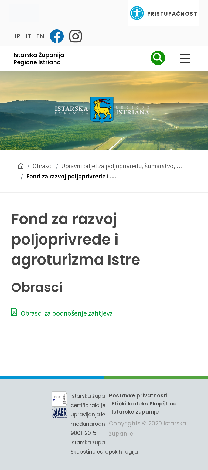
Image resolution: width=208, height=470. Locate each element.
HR (16, 36)
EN (40, 36)
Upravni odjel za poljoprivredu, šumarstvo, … (121, 166)
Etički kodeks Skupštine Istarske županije (144, 407)
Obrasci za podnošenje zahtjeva (62, 313)
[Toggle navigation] (24, 13)
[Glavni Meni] (185, 58)
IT (28, 36)
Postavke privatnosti (138, 395)
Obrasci (43, 166)
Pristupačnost (163, 13)
